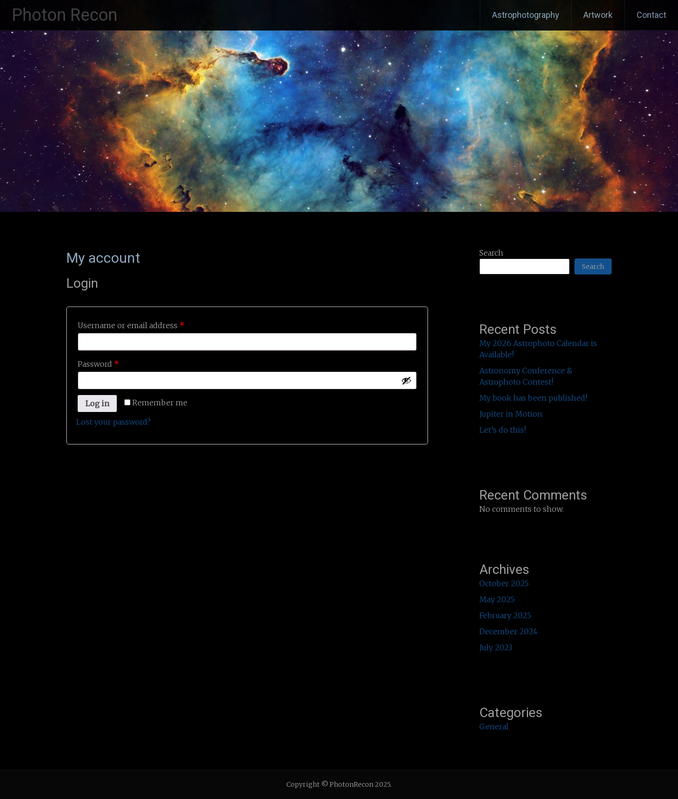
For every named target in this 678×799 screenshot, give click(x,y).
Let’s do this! (502, 430)
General (493, 726)
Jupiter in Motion (510, 414)
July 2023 (495, 647)
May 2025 (497, 599)
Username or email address (147, 324)
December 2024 (508, 631)
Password (114, 362)
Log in (97, 403)
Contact (651, 15)
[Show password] (406, 380)
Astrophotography (525, 15)
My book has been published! (533, 398)
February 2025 (505, 615)
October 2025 (504, 583)
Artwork (598, 15)
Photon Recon (64, 15)
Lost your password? (113, 422)
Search (491, 253)
